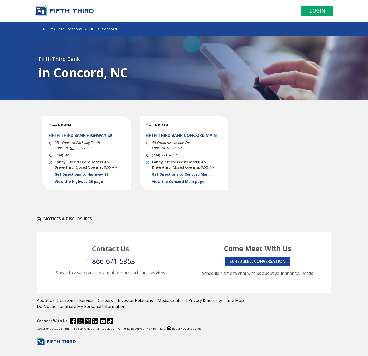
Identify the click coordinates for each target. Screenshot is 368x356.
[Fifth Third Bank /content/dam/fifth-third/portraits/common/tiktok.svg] (110, 322)
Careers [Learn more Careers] (105, 300)
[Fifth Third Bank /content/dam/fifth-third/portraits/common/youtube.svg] (103, 322)
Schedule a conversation (257, 261)
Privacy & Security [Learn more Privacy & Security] (205, 300)
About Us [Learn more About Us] (46, 300)
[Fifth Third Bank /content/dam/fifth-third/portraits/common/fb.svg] (73, 322)
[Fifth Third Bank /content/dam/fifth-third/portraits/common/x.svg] (80, 322)
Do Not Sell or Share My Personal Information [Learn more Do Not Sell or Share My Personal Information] (81, 306)
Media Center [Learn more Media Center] (170, 300)
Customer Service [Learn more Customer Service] (76, 300)
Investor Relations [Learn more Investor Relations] (135, 300)
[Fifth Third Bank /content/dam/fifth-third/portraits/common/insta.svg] (88, 322)
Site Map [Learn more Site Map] (235, 300)
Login (317, 10)
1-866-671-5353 (110, 261)
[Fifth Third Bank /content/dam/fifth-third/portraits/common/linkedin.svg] (95, 322)
